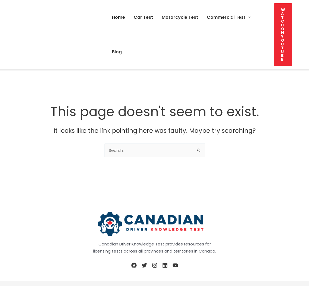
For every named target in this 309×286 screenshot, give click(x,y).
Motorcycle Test (180, 17)
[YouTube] (175, 265)
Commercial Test (229, 17)
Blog (117, 52)
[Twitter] (144, 265)
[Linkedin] (165, 265)
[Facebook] (134, 265)
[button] (248, 17)
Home (118, 17)
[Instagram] (154, 265)
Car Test (143, 17)
